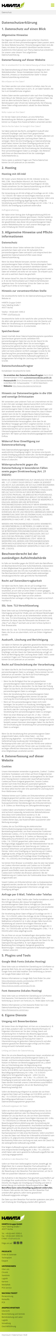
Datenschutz (17, 1335)
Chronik (5, 1272)
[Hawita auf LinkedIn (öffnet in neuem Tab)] (20, 1243)
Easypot (5, 1260)
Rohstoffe (5, 1299)
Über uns (5, 1269)
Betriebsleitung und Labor (12, 1317)
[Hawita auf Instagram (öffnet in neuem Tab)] (14, 1243)
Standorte (6, 1275)
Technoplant (7, 1257)
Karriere (5, 1281)
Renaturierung (7, 1296)
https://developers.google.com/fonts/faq (18, 981)
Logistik (5, 1278)
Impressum (6, 1335)
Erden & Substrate (9, 1254)
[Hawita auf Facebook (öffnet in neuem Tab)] (17, 1243)
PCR (3, 1302)
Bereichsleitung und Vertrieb (13, 1314)
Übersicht (6, 1311)
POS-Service (7, 1287)
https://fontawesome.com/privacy (15, 1010)
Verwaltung (6, 1323)
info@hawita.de (14, 314)
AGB (25, 1335)
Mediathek (6, 1284)
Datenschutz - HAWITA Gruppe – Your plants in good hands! (13, 5)
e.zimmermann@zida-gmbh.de (37, 377)
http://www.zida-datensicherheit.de (27, 386)
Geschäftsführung (9, 1326)
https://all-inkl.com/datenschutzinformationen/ (20, 189)
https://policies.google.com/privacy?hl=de (18, 985)
